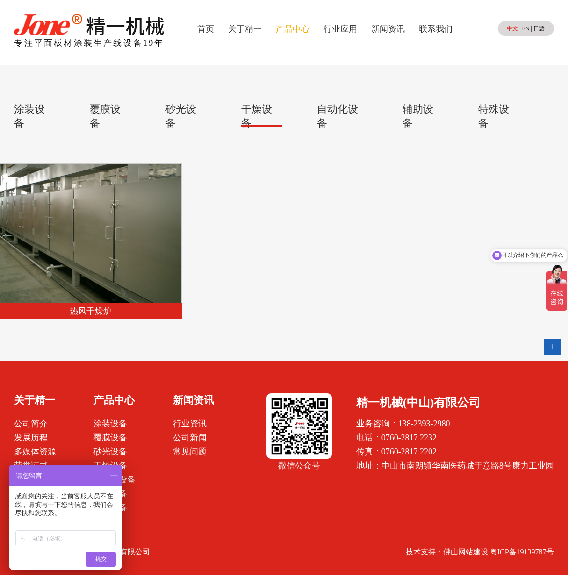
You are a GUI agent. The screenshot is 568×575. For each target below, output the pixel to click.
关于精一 (245, 29)
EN (526, 28)
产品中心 (292, 29)
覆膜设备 (110, 437)
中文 (512, 28)
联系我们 (436, 29)
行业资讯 (190, 423)
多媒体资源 (35, 451)
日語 (539, 28)
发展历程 (31, 437)
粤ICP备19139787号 (522, 552)
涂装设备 (110, 423)
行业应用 (340, 29)
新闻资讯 (388, 29)
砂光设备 (110, 451)
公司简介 (31, 423)
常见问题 (190, 451)
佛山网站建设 (465, 552)
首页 (205, 29)
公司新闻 (190, 437)
